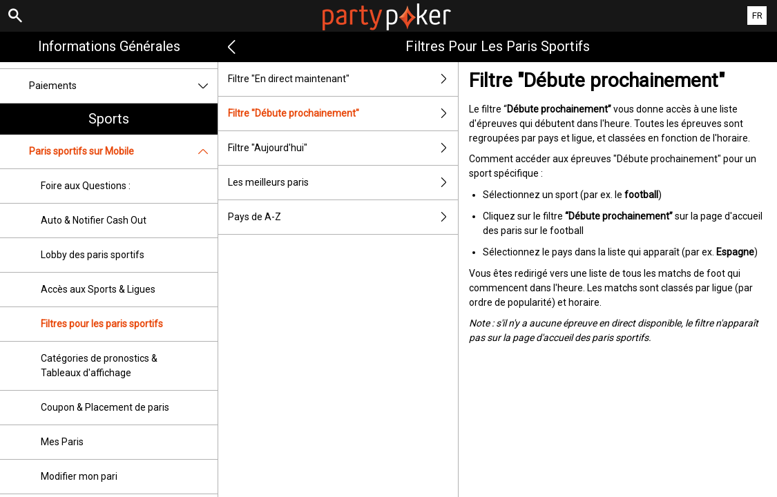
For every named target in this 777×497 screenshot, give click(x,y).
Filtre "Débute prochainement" (343, 113)
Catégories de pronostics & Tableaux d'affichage (99, 365)
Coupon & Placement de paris (105, 407)
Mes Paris (62, 441)
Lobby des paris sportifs (92, 254)
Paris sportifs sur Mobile (123, 151)
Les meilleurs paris (343, 182)
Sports (108, 118)
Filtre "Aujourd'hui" (343, 148)
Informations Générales (109, 46)
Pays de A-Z (343, 217)
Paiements (123, 86)
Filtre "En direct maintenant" (343, 79)
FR (757, 15)
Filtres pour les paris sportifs (102, 323)
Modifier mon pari (79, 476)
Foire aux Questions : (86, 185)
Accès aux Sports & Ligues (98, 289)
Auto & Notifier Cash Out (93, 220)
